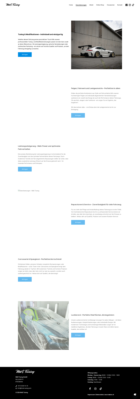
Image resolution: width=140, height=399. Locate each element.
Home (71, 5)
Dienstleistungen (81, 5)
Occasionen (111, 5)
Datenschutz (100, 394)
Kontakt (119, 5)
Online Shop (100, 5)
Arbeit (91, 5)
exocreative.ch (109, 394)
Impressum (91, 394)
